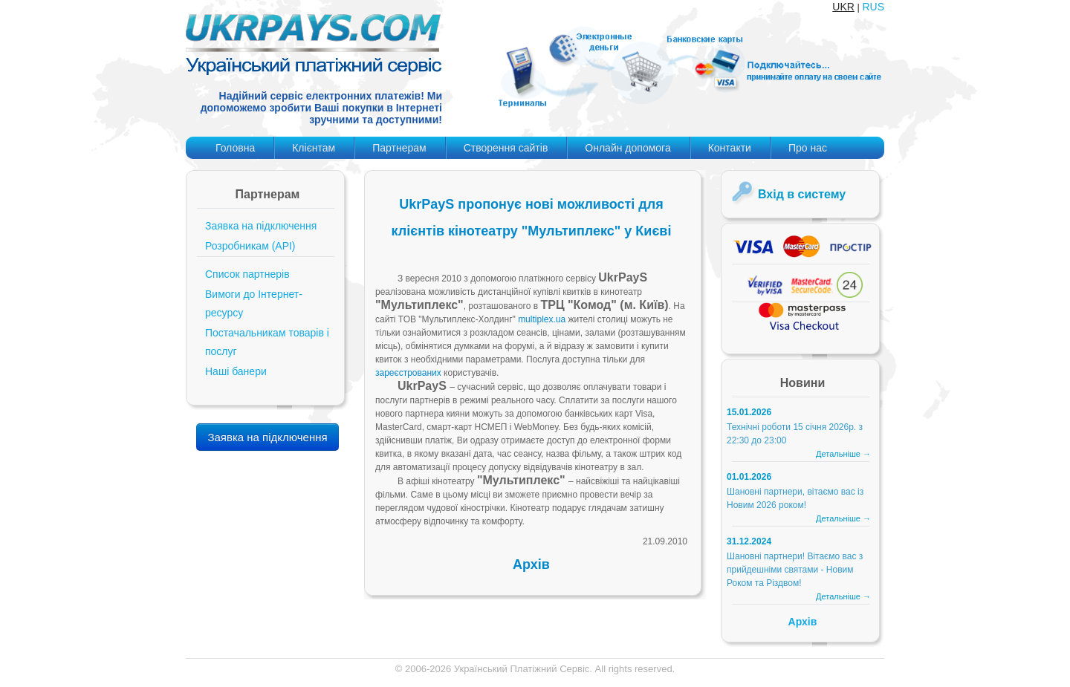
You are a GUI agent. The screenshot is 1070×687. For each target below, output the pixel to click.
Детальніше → (843, 453)
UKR (843, 7)
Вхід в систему (802, 194)
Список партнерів (247, 274)
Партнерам (399, 148)
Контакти (729, 148)
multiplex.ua (541, 319)
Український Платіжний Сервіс (522, 668)
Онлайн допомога (627, 148)
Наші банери (236, 371)
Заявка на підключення (261, 226)
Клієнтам (313, 148)
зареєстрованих (408, 373)
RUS (873, 7)
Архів (531, 564)
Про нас (807, 148)
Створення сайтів (506, 148)
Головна (235, 148)
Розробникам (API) (250, 246)
